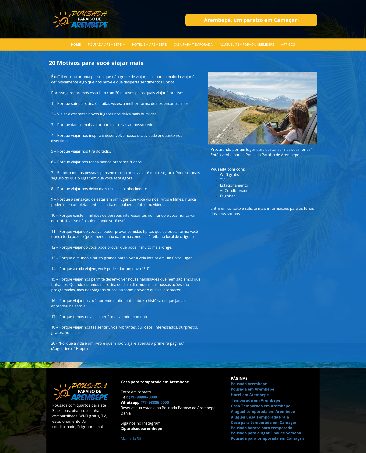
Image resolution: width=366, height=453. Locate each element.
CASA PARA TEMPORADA (193, 44)
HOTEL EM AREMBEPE (149, 44)
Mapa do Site (132, 438)
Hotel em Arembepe (250, 394)
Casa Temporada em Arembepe (261, 405)
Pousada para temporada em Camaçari (267, 438)
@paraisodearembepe (141, 428)
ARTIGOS (288, 44)
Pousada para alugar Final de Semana (266, 433)
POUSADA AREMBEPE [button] (106, 44)
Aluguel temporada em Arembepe (263, 411)
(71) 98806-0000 (143, 397)
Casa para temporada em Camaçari (264, 422)
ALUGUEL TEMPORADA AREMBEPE (247, 44)
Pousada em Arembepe (253, 389)
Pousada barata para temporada (261, 427)
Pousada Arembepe (249, 383)
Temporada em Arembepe (256, 400)
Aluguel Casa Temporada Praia (260, 417)
